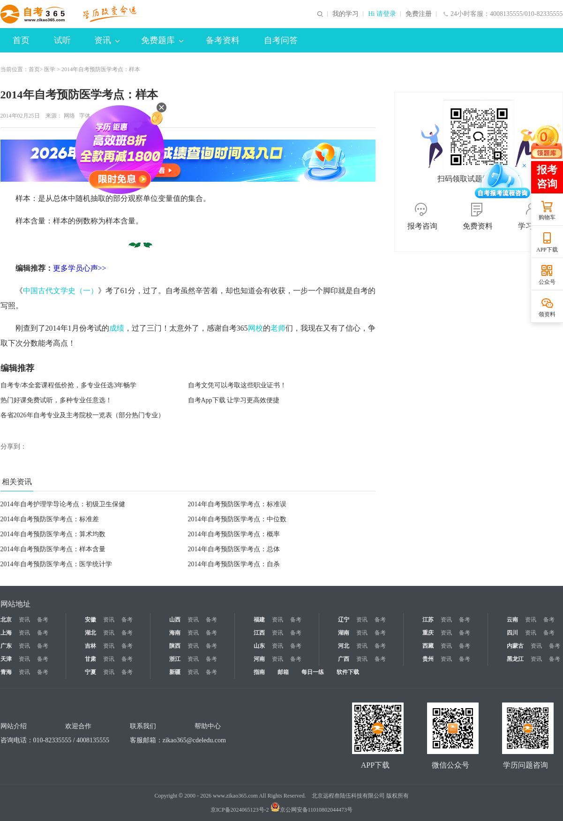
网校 (255, 328)
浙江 (174, 659)
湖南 (343, 632)
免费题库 (162, 40)
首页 (21, 40)
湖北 (90, 632)
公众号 (547, 282)
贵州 (428, 659)
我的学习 (345, 14)
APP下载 (547, 249)
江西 (259, 632)
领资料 (547, 314)
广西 (343, 659)
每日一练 (312, 672)
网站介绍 (13, 726)
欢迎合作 (78, 726)
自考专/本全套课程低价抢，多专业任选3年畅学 (68, 385)
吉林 (90, 646)
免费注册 (418, 14)
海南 (174, 632)
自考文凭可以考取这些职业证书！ (237, 385)
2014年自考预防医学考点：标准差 (49, 519)
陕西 (174, 646)
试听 (62, 40)
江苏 (428, 619)
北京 (6, 619)
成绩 (116, 328)
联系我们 (143, 726)
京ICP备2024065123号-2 (239, 809)
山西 (174, 619)
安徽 (90, 619)
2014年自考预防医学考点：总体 (234, 549)
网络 (69, 115)
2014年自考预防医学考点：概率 (234, 534)
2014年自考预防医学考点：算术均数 (52, 534)
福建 (259, 619)
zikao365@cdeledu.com (194, 740)
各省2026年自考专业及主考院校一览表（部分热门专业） (82, 415)
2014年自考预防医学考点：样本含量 (52, 549)
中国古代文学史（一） (60, 291)
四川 (512, 632)
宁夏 (90, 672)
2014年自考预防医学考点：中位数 (237, 519)
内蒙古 (515, 646)
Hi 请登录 (382, 14)
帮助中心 (208, 726)
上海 (6, 632)
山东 (259, 646)
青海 (6, 672)
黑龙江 (515, 659)
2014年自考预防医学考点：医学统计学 (56, 564)
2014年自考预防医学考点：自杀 (234, 564)
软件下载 (348, 672)
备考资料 (223, 40)
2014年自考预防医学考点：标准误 (237, 504)
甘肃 (90, 659)
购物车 (547, 217)
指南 (259, 672)
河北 (343, 646)
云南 (512, 619)
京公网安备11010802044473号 (311, 809)
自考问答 (281, 40)
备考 (42, 619)
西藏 (428, 646)
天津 (6, 659)
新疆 (174, 672)
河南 (259, 659)
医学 (49, 69)
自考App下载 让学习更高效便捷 (234, 400)
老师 (277, 328)
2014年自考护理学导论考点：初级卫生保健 (62, 504)
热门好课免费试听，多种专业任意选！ (56, 400)
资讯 (107, 40)
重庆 (428, 632)
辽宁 (343, 619)
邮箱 (283, 672)
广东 (6, 646)
